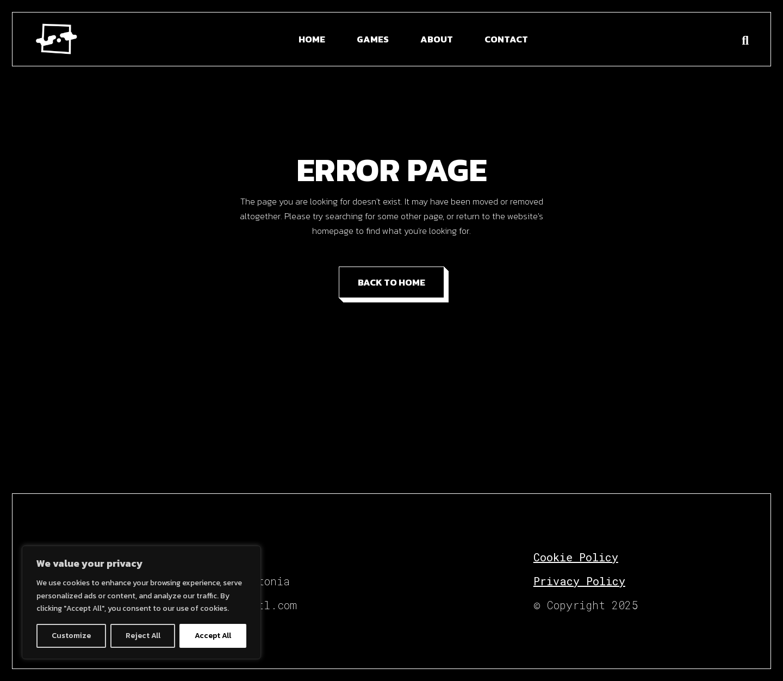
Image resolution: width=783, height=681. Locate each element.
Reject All (143, 635)
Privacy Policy (579, 581)
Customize (71, 635)
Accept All (213, 635)
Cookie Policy (575, 557)
